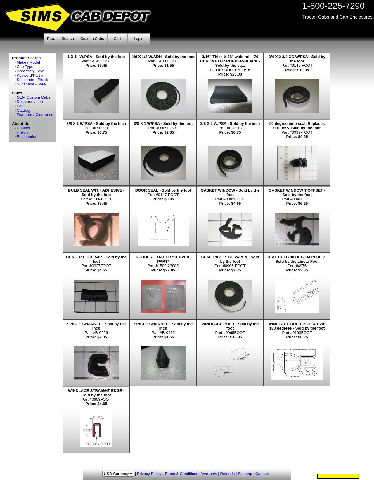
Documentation (30, 101)
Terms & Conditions (181, 474)
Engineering (27, 136)
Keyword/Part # (30, 75)
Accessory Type (30, 71)
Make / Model (28, 62)
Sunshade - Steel (31, 84)
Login (139, 38)
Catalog (23, 110)
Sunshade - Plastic (33, 80)
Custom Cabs (92, 38)
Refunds (227, 474)
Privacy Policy (149, 474)
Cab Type (25, 66)
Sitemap (245, 474)
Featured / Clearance (35, 115)
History (23, 132)
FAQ (21, 106)
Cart (117, 38)
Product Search (60, 38)
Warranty (209, 474)
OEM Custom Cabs (33, 97)
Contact (23, 128)
